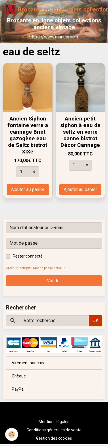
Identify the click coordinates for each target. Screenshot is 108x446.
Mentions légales (54, 421)
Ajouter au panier (27, 189)
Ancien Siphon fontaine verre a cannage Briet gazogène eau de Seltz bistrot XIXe (27, 135)
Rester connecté (28, 256)
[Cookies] (11, 434)
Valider (54, 280)
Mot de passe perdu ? (49, 268)
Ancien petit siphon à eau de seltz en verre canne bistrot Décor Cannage (80, 131)
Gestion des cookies (54, 438)
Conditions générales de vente (54, 430)
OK (95, 320)
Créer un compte (18, 268)
